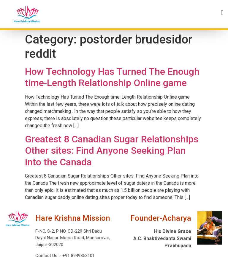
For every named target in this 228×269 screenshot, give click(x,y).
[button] (138, 13)
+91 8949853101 (78, 255)
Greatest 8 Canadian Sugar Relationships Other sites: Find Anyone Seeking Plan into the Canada (111, 150)
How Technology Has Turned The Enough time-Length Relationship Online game (112, 77)
